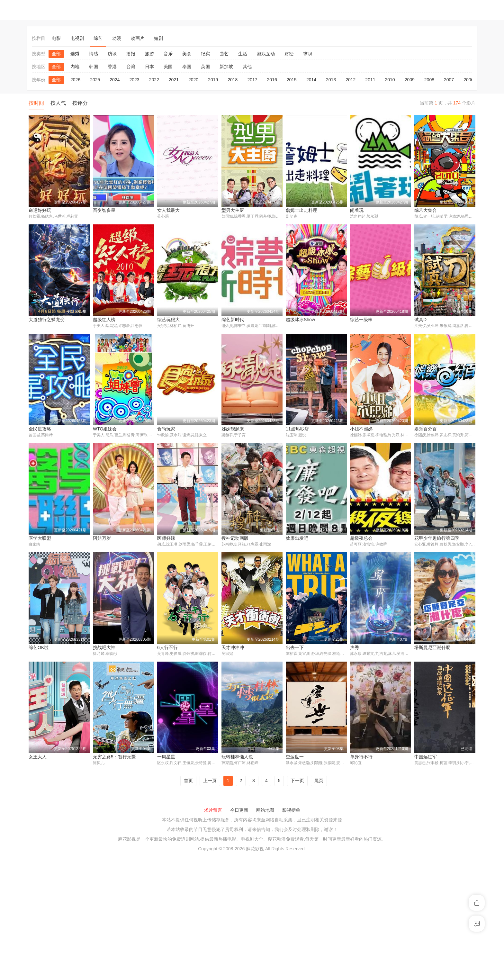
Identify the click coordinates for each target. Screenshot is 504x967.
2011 (370, 79)
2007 (449, 79)
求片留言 (213, 920)
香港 (112, 66)
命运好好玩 (40, 210)
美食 (186, 53)
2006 (468, 79)
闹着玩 (357, 210)
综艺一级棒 (361, 319)
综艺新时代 (232, 319)
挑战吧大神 (104, 648)
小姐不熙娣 (361, 429)
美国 (168, 66)
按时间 (36, 103)
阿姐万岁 (102, 538)
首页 (188, 890)
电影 (56, 38)
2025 (95, 79)
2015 (292, 79)
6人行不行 (167, 648)
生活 (242, 53)
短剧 (158, 38)
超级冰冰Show (300, 319)
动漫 (116, 38)
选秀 (74, 53)
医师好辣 (166, 538)
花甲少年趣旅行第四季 (436, 538)
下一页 (297, 890)
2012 (351, 79)
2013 (331, 79)
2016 (272, 79)
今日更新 (239, 920)
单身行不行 (297, 866)
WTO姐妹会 (105, 429)
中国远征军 (361, 866)
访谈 (112, 53)
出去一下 (295, 648)
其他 (247, 66)
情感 (93, 53)
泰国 (186, 66)
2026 (75, 79)
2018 (233, 79)
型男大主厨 (232, 210)
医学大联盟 (40, 538)
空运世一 (230, 866)
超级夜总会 (361, 538)
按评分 (80, 103)
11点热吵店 (297, 429)
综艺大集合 (425, 210)
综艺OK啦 (39, 648)
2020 (193, 79)
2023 (134, 79)
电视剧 (77, 38)
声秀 (354, 648)
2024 (115, 79)
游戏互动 (266, 53)
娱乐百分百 (425, 429)
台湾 (130, 66)
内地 (74, 66)
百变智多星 (104, 210)
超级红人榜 (104, 319)
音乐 (168, 53)
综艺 (98, 38)
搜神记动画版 (234, 538)
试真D (420, 319)
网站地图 (265, 920)
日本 (149, 66)
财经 (288, 53)
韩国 (93, 66)
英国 (205, 66)
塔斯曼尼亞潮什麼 (432, 648)
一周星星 (102, 866)
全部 (56, 53)
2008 (429, 79)
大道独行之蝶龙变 (47, 319)
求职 (307, 53)
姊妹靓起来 (232, 429)
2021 (174, 79)
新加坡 (226, 66)
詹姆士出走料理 (301, 210)
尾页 (318, 890)
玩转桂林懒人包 (173, 866)
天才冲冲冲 (232, 648)
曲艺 (224, 53)
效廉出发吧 (297, 538)
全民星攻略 (40, 429)
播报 (130, 53)
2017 (252, 79)
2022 (154, 79)
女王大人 (423, 757)
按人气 (58, 103)
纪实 (205, 53)
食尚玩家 (166, 429)
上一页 (210, 890)
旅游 (149, 53)
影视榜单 (291, 920)
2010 (390, 79)
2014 (311, 79)
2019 (213, 79)
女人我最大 (168, 210)
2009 (410, 79)
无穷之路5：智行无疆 (50, 866)
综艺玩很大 (168, 319)
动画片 (137, 38)
